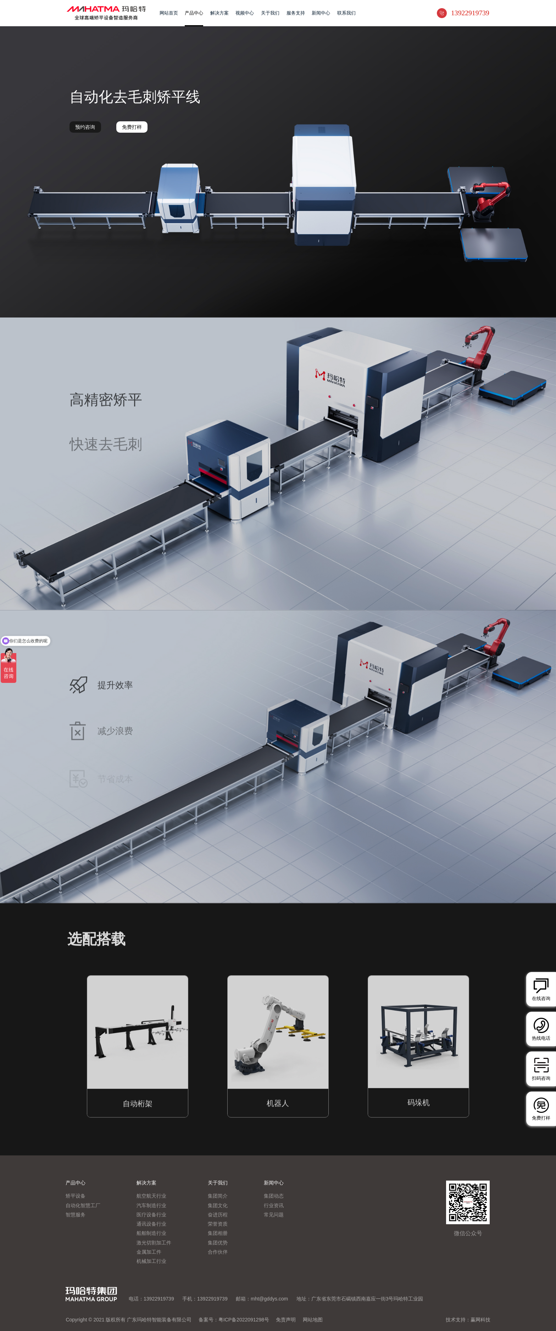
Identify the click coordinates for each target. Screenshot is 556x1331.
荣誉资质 (218, 1224)
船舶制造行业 (151, 1233)
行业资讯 (274, 1205)
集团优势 (218, 1243)
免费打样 (132, 127)
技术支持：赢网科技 (468, 1319)
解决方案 (219, 13)
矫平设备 (75, 1196)
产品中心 (194, 13)
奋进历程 (218, 1215)
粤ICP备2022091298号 (243, 1319)
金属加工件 (149, 1252)
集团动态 (274, 1196)
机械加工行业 (151, 1261)
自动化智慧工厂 (83, 1205)
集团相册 (218, 1233)
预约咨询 (85, 127)
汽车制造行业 (151, 1205)
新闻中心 (321, 13)
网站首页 (169, 13)
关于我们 (270, 13)
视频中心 (244, 13)
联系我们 (346, 13)
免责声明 (286, 1319)
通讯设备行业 (151, 1224)
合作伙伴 (218, 1252)
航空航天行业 (151, 1196)
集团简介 (218, 1196)
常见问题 (274, 1215)
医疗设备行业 (151, 1215)
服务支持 (296, 13)
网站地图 (313, 1319)
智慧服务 (75, 1215)
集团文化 (218, 1205)
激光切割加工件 (154, 1243)
